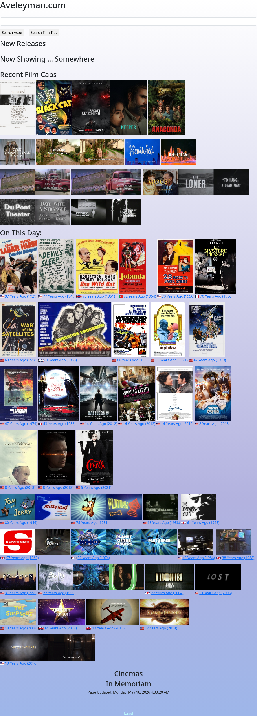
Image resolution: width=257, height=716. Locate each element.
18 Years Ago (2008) (21, 628)
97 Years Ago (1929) (21, 296)
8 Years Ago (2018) (214, 423)
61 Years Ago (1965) (60, 360)
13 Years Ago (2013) (108, 628)
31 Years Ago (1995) (21, 593)
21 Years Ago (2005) (215, 593)
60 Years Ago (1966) (133, 360)
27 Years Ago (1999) (59, 593)
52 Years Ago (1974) (93, 557)
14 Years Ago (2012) (101, 423)
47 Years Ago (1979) (209, 360)
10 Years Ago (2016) (21, 663)
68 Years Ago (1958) (21, 360)
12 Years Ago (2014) (161, 628)
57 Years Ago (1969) (22, 557)
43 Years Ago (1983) (59, 423)
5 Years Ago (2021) (96, 487)
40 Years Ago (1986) (198, 557)
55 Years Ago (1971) (171, 360)
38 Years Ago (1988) (238, 557)
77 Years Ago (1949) (59, 296)
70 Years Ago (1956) (178, 296)
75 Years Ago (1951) (99, 296)
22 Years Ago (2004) (167, 593)
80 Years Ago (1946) (21, 522)
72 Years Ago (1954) (140, 296)
